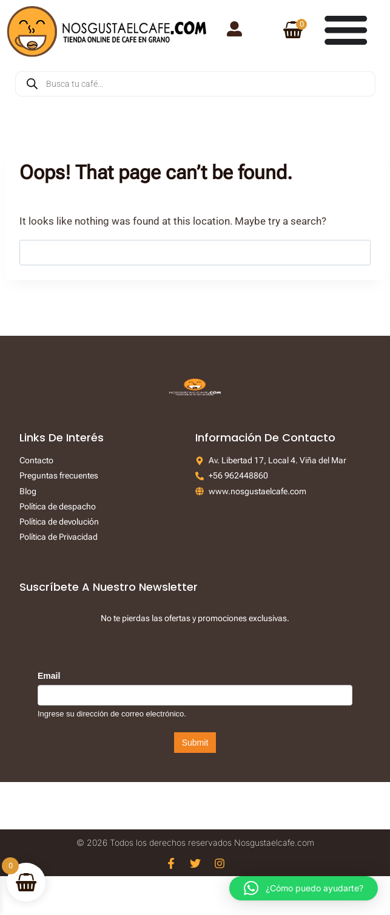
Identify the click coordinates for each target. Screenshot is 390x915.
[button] (303, 888)
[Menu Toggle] (346, 29)
